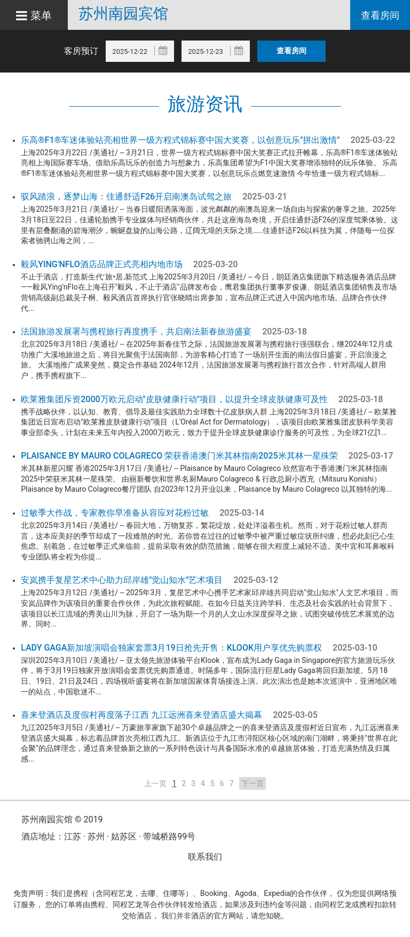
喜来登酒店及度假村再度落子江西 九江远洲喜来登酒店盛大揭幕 (141, 715)
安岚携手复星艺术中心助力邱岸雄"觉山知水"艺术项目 (122, 580)
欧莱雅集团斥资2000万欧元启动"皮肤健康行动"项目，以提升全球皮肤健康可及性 (174, 399)
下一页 (252, 783)
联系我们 (205, 857)
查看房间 (380, 15)
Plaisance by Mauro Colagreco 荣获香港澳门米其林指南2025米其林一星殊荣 (179, 456)
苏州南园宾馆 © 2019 (61, 819)
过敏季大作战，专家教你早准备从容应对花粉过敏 (115, 513)
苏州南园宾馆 (123, 13)
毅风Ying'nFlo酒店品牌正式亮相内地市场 (102, 264)
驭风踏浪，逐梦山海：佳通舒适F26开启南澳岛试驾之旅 (126, 196)
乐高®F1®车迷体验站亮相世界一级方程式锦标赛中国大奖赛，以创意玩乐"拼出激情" (180, 140)
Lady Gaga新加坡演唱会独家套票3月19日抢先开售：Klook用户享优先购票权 (171, 648)
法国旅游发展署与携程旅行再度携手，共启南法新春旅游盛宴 (136, 331)
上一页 (155, 783)
